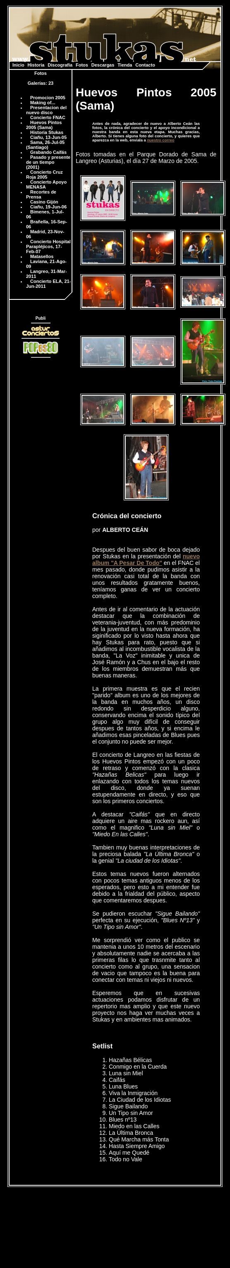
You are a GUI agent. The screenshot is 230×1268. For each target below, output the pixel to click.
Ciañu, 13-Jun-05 (48, 137)
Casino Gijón (44, 201)
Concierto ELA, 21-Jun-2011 (48, 284)
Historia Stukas (46, 132)
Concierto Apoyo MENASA (46, 184)
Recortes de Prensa (41, 194)
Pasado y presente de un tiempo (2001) (48, 162)
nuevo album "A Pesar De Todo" (146, 559)
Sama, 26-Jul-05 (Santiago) (45, 145)
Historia (36, 64)
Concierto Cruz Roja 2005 (44, 174)
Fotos (82, 64)
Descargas (103, 64)
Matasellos (41, 256)
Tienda (124, 64)
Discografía (60, 64)
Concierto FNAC (47, 117)
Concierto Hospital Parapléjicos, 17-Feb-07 (48, 246)
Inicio (18, 64)
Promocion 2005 (47, 97)
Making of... (42, 102)
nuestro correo (160, 140)
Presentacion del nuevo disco (46, 110)
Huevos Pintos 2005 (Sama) (44, 125)
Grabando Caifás (48, 152)
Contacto (145, 64)
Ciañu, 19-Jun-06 (48, 206)
